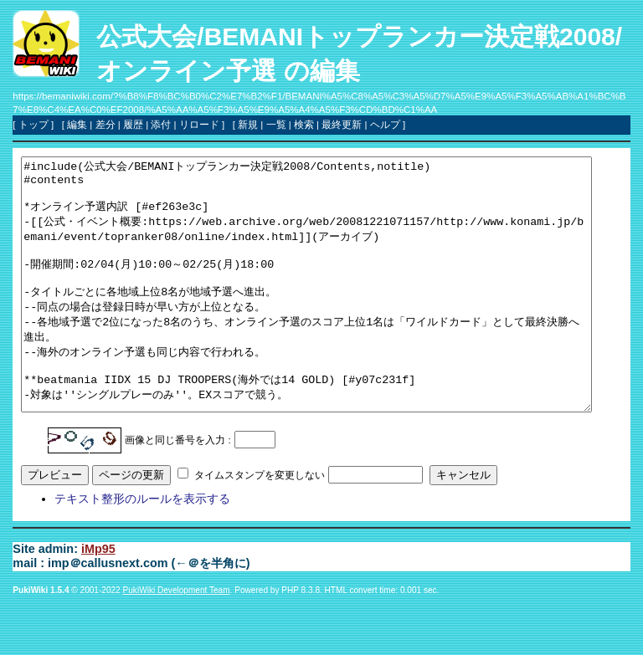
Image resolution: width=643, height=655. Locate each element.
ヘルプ (385, 125)
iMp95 (98, 599)
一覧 (276, 125)
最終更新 (342, 125)
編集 (77, 125)
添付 (161, 125)
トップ (33, 125)
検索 (304, 125)
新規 (248, 125)
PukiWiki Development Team (176, 640)
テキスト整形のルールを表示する (142, 548)
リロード (199, 125)
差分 (105, 125)
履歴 (133, 125)
